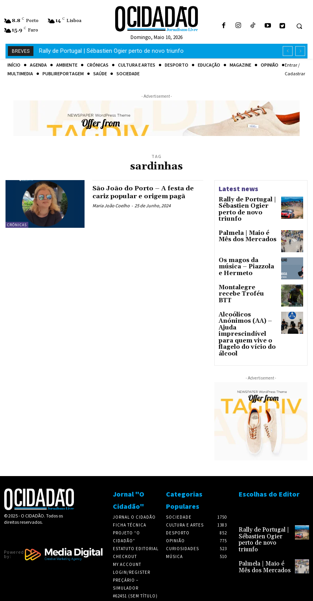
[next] (300, 51)
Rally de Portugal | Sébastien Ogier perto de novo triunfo (246, 205)
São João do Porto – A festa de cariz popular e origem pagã (143, 196)
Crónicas (17, 224)
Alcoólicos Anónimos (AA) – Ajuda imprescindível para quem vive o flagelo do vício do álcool (246, 322)
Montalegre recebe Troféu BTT (242, 286)
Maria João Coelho (111, 213)
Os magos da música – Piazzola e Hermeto (247, 258)
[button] (299, 26)
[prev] (288, 51)
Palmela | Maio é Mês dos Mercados (86, 50)
